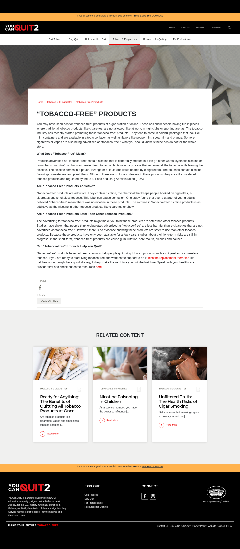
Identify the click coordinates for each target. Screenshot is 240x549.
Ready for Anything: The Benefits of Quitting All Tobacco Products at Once (60, 404)
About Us (185, 28)
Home (172, 28)
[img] (93, 6)
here (99, 267)
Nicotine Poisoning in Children (119, 399)
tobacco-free (49, 300)
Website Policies (216, 526)
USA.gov (185, 526)
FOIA (229, 526)
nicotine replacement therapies (168, 258)
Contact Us (216, 28)
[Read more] (49, 434)
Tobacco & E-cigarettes (125, 39)
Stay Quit (74, 39)
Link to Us (175, 526)
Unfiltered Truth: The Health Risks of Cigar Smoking (178, 402)
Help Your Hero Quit (95, 39)
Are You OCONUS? (152, 15)
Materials (200, 28)
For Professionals (182, 39)
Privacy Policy (199, 526)
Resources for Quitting (154, 39)
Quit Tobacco (55, 39)
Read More (49, 434)
